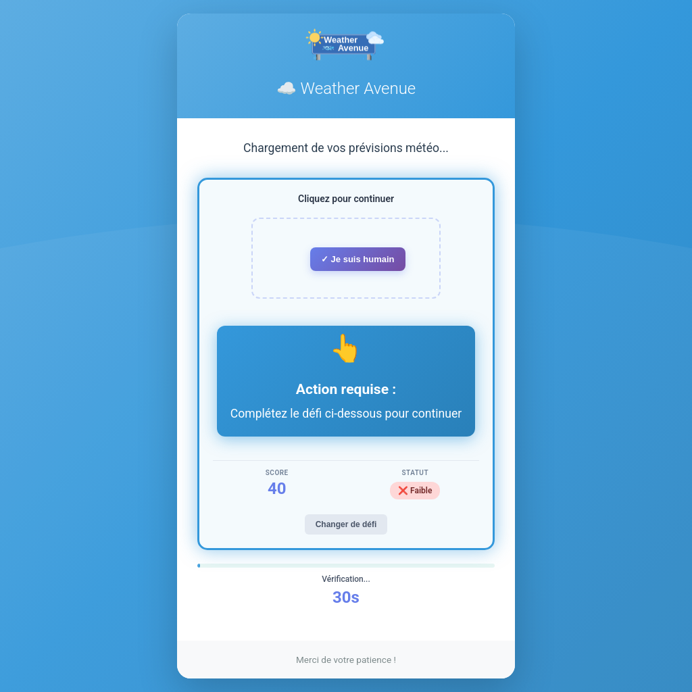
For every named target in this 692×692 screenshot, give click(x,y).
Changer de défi (346, 524)
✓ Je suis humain (358, 259)
